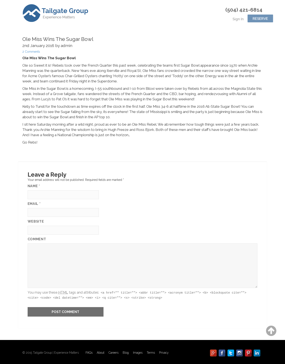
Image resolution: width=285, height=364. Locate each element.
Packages (175, 9)
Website (36, 221)
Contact (213, 9)
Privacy (164, 352)
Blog (126, 352)
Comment (37, 239)
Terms (151, 352)
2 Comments (31, 51)
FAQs (89, 352)
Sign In (267, 18)
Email (34, 204)
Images (137, 352)
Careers (113, 352)
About (196, 9)
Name (34, 186)
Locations (151, 9)
